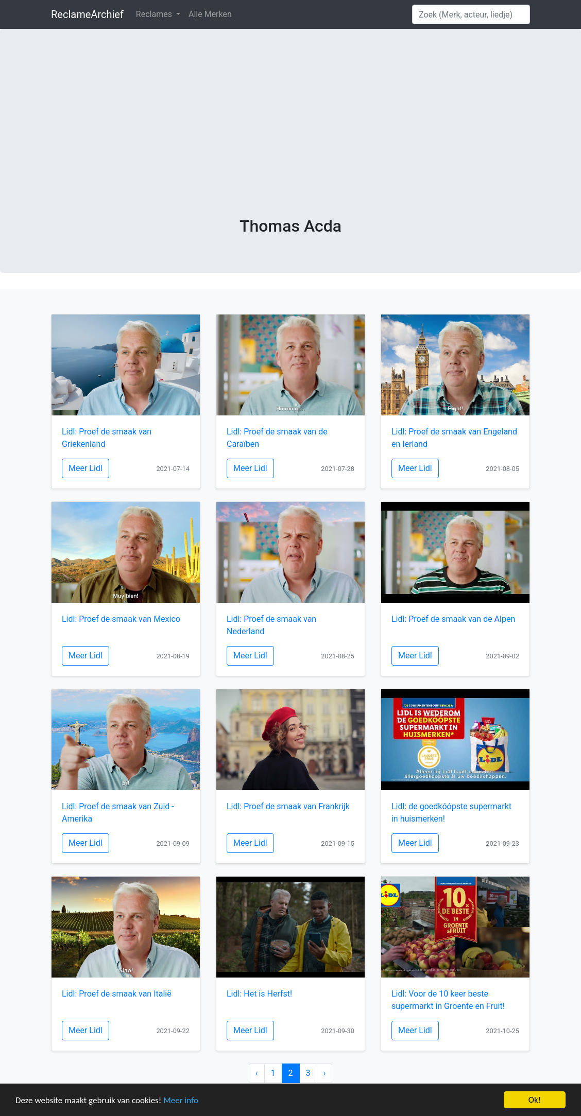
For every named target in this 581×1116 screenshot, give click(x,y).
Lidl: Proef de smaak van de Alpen (453, 619)
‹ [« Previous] (256, 1073)
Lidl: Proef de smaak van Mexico (121, 619)
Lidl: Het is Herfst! (259, 994)
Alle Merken (210, 14)
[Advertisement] (290, 139)
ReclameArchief (87, 14)
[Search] (471, 14)
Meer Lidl (85, 468)
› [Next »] (324, 1073)
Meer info (180, 1100)
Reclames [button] (155, 14)
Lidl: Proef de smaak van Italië (117, 994)
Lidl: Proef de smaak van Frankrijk (288, 806)
